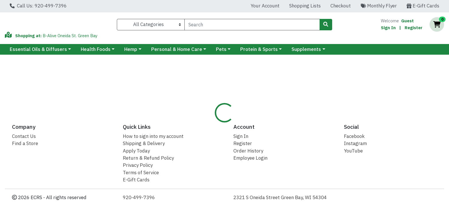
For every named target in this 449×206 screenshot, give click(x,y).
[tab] (203, 122)
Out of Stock (390, 90)
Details (203, 122)
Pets (221, 52)
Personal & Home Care (176, 52)
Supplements (306, 52)
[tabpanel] (318, 157)
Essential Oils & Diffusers (38, 52)
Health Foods (96, 52)
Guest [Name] (407, 22)
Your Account (265, 6)
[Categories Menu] (151, 25)
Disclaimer (233, 122)
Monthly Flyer (379, 6)
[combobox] (252, 25)
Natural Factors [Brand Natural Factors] (263, 151)
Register (413, 28)
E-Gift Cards (423, 6)
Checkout (340, 6)
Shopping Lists (305, 6)
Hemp (130, 52)
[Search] (252, 25)
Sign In (388, 28)
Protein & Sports (259, 52)
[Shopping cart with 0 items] (437, 26)
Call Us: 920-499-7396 (38, 6)
